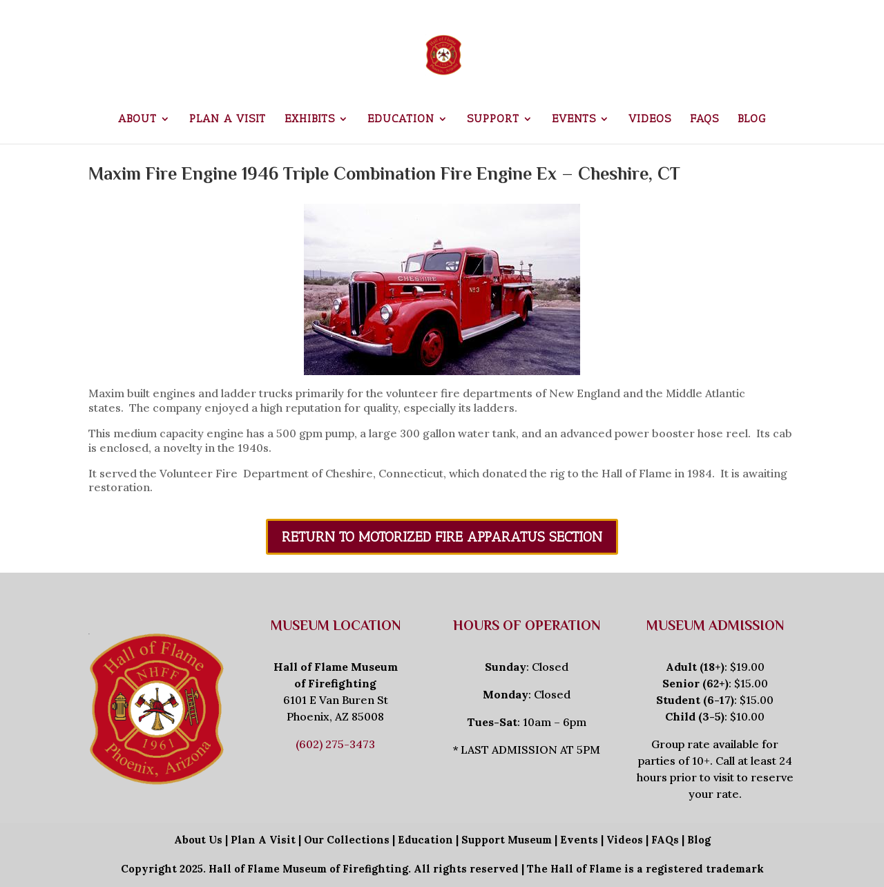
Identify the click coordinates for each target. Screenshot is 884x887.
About (137, 119)
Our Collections (347, 839)
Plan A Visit (263, 839)
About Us (198, 839)
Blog (752, 119)
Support (493, 119)
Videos (649, 119)
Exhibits (310, 119)
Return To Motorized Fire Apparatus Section (442, 536)
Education (400, 119)
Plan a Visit (227, 119)
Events (574, 119)
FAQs (704, 119)
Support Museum (506, 839)
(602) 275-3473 (335, 744)
